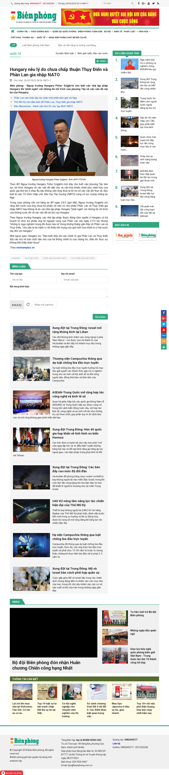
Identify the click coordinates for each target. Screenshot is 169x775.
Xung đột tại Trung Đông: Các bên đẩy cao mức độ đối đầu (76, 469)
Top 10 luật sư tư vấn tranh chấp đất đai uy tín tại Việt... (47, 708)
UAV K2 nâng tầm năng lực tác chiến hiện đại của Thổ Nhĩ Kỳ (78, 503)
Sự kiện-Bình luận (65, 53)
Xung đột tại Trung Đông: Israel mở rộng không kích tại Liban (77, 329)
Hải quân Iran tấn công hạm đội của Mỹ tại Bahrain (147, 211)
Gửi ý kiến (100, 316)
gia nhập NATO (32, 258)
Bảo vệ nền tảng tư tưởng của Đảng (77, 45)
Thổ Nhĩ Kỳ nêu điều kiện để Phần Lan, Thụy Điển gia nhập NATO (48, 101)
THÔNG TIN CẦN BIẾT (25, 679)
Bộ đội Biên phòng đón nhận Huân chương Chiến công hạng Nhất (46, 665)
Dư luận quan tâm (127, 53)
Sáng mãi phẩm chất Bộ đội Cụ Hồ (67, 37)
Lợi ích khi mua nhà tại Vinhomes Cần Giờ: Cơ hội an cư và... (22, 708)
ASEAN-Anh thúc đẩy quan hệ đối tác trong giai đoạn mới (148, 175)
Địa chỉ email (68, 273)
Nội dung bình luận (19, 286)
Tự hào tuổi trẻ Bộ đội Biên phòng (143, 613)
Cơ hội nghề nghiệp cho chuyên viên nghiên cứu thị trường (70, 709)
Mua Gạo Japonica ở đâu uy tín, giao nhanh (120, 708)
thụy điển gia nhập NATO (83, 258)
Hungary (16, 258)
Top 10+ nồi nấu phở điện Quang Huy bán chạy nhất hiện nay (146, 708)
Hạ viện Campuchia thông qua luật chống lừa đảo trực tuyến (76, 536)
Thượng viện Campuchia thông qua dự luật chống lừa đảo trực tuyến (77, 360)
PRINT (101, 61)
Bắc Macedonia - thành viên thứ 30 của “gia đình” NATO (43, 106)
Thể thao (16, 37)
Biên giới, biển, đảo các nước (92, 53)
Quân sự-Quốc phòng (64, 31)
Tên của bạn (16, 273)
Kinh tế (118, 31)
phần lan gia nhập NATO (55, 258)
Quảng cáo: (125, 739)
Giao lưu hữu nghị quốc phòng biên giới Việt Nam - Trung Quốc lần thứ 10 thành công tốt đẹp (143, 655)
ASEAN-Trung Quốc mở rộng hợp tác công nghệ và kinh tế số (78, 394)
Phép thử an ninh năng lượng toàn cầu (148, 159)
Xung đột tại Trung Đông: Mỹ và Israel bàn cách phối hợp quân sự (75, 570)
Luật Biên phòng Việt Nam (36, 45)
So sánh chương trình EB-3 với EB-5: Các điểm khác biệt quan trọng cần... (97, 709)
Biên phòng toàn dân (90, 31)
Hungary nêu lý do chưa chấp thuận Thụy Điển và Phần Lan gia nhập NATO (59, 71)
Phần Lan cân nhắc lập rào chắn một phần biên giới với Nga (45, 97)
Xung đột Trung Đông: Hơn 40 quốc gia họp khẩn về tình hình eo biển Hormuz (77, 433)
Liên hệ (116, 743)
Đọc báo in (122, 225)
